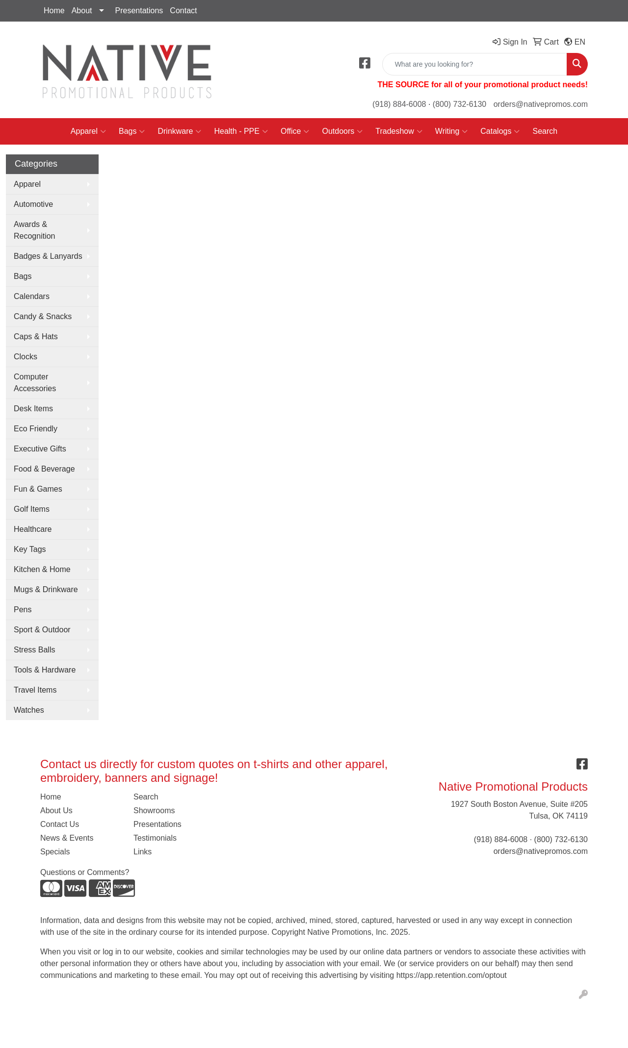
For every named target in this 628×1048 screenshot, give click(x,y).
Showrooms (154, 810)
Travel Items (35, 690)
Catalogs (500, 131)
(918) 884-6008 (399, 104)
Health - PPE (240, 131)
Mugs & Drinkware (46, 589)
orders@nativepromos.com (541, 104)
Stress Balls (34, 650)
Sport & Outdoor (42, 629)
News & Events (66, 838)
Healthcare (33, 529)
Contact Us (59, 824)
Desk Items (33, 408)
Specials (55, 852)
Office (295, 131)
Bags (132, 131)
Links (142, 852)
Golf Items (32, 509)
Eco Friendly (35, 428)
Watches (29, 710)
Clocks (25, 356)
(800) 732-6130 (459, 104)
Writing (451, 131)
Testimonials (155, 838)
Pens (22, 609)
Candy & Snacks (43, 316)
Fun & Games (38, 489)
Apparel (88, 131)
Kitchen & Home (42, 569)
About (82, 10)
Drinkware (179, 131)
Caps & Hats (36, 336)
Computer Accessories (35, 383)
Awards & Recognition (34, 230)
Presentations (139, 10)
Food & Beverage (44, 469)
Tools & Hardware (45, 670)
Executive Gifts (40, 449)
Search (544, 131)
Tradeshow (398, 131)
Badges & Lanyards (48, 256)
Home (54, 10)
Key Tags (30, 549)
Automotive (33, 204)
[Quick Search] (474, 64)
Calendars (32, 296)
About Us (56, 810)
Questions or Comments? (84, 872)
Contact (183, 10)
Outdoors (342, 131)
